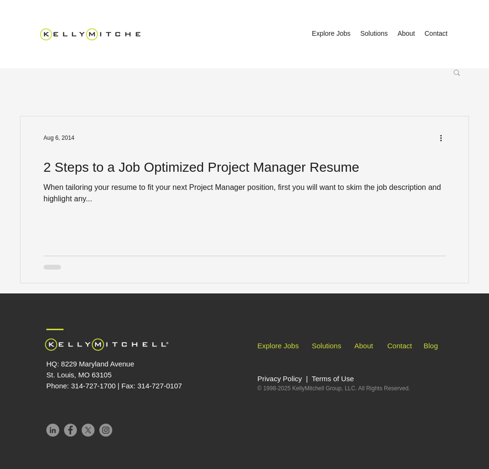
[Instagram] (105, 430)
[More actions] (444, 138)
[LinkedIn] (52, 430)
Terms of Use (333, 379)
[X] (88, 430)
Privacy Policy (280, 379)
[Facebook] (70, 430)
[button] (456, 73)
